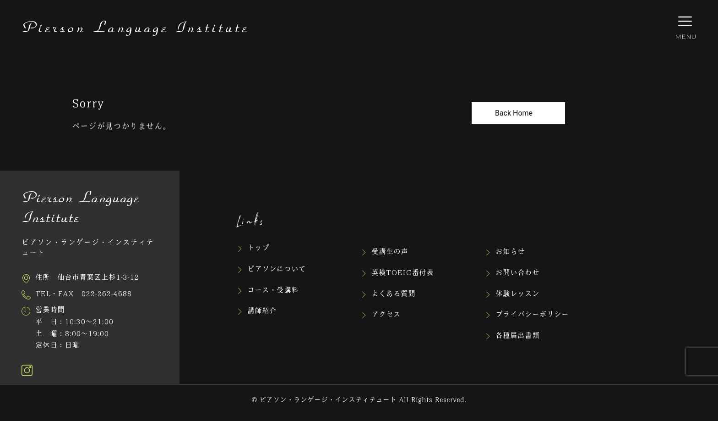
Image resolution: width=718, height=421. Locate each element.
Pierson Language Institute (135, 28)
